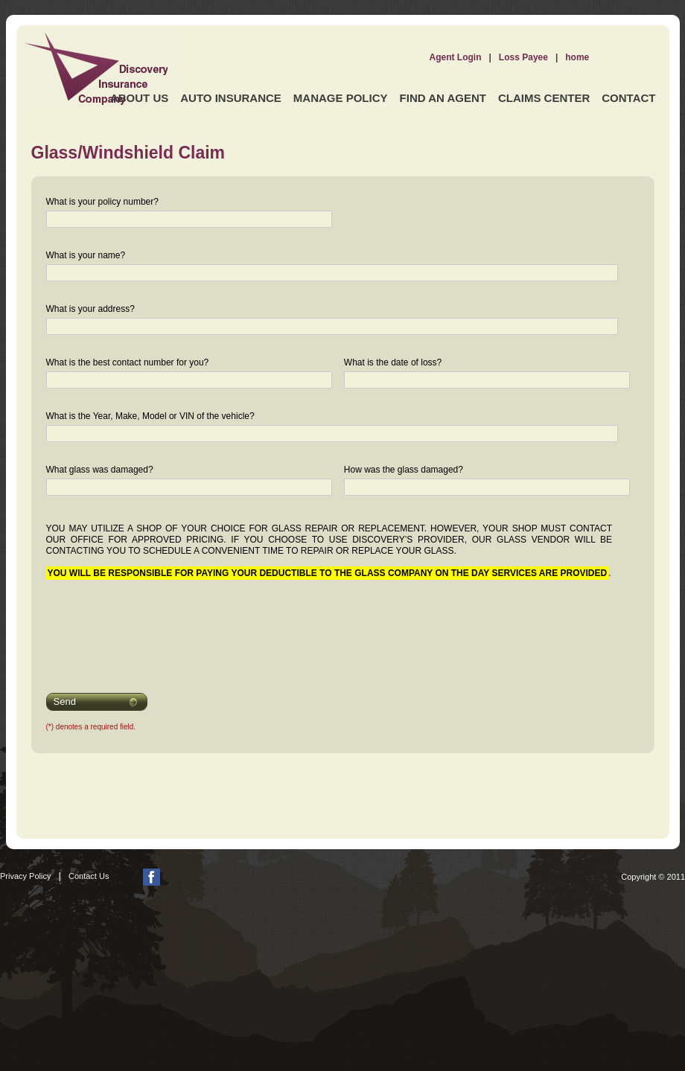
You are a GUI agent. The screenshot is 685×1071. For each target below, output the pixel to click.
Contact (628, 98)
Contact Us (88, 876)
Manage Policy (340, 98)
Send (65, 701)
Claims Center (544, 98)
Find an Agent (443, 98)
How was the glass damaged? (403, 469)
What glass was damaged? (99, 469)
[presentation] (141, 626)
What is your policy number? (102, 201)
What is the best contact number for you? (127, 362)
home (577, 57)
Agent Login (456, 57)
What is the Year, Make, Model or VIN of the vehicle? (150, 416)
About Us (139, 98)
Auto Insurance (230, 98)
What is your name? (86, 255)
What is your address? (90, 308)
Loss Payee (523, 57)
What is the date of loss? (393, 362)
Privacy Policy (25, 876)
